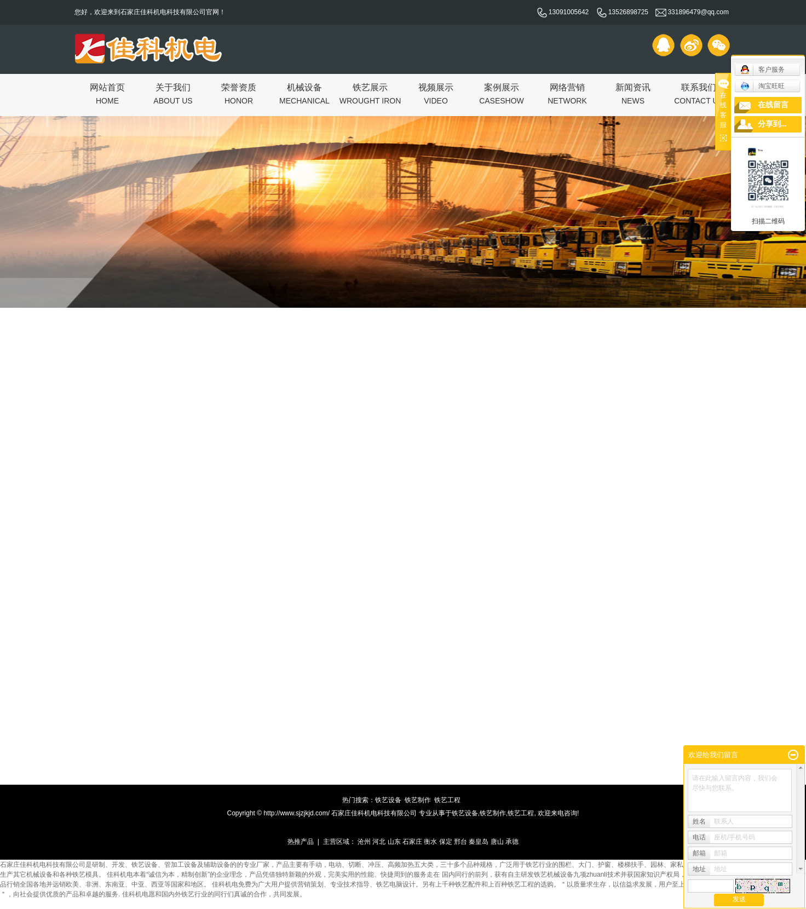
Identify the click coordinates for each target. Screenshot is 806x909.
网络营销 (567, 93)
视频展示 (435, 93)
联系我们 (698, 93)
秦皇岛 (478, 841)
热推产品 (300, 841)
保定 (445, 841)
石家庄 (412, 841)
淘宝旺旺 (762, 86)
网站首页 (107, 93)
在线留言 (773, 105)
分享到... (772, 124)
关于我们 (172, 93)
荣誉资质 (238, 93)
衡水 (430, 841)
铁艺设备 (388, 800)
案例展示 (501, 93)
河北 (378, 841)
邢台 (460, 841)
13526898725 (622, 12)
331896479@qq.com (692, 12)
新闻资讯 (632, 93)
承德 (512, 841)
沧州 (364, 841)
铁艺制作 (418, 800)
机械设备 (304, 93)
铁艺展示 (370, 93)
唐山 (497, 841)
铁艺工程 (447, 800)
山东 (394, 841)
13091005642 (563, 12)
